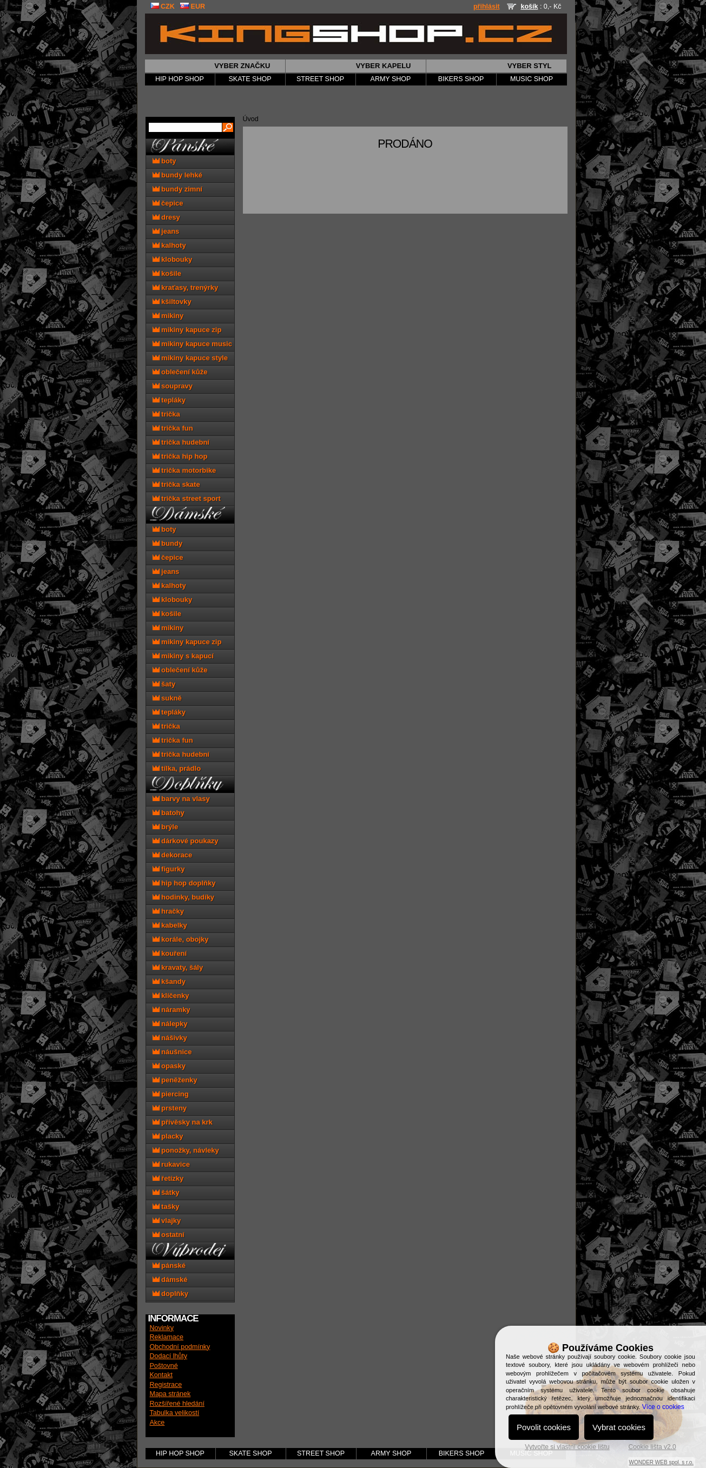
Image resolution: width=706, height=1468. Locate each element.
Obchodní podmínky (180, 1347)
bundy (168, 543)
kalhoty (169, 245)
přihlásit (486, 6)
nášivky (170, 1038)
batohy (168, 813)
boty (164, 161)
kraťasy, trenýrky (186, 287)
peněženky (175, 1080)
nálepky (170, 1024)
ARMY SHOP (391, 79)
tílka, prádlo (177, 768)
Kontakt (161, 1375)
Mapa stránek (170, 1394)
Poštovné (164, 1366)
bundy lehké (177, 175)
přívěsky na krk (183, 1122)
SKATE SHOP (250, 79)
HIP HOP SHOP (179, 79)
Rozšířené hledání (177, 1403)
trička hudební (181, 442)
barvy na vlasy (181, 799)
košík (529, 6)
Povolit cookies (544, 1427)
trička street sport (187, 498)
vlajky (167, 1220)
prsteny (170, 1108)
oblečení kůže (180, 372)
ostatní (168, 1235)
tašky (166, 1206)
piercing (171, 1094)
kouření (170, 953)
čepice (168, 203)
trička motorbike (184, 470)
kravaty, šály (178, 967)
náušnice (172, 1052)
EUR (192, 6)
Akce (157, 1422)
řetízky (168, 1178)
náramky (171, 1010)
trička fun (173, 428)
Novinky (162, 1328)
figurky (169, 869)
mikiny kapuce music (192, 344)
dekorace (173, 855)
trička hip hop (180, 456)
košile (167, 273)
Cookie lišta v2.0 (652, 1447)
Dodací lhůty (168, 1356)
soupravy (173, 386)
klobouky (173, 259)
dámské (170, 1279)
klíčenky (171, 995)
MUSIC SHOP (531, 79)
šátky (166, 1192)
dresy (166, 217)
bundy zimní (177, 189)
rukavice (171, 1164)
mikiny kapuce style (190, 358)
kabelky (170, 925)
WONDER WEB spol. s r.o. (661, 1462)
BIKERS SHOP (461, 79)
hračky (168, 911)
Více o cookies (663, 1407)
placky (168, 1136)
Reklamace (167, 1337)
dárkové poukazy (186, 841)
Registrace (166, 1384)
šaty (164, 684)
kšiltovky (172, 301)
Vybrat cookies (618, 1427)
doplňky (170, 1294)
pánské (169, 1265)
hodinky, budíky (184, 897)
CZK (162, 6)
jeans (166, 231)
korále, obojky (181, 939)
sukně (167, 698)
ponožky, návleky (186, 1150)
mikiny (168, 316)
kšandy (169, 981)
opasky (169, 1066)
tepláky (169, 400)
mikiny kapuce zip (187, 330)
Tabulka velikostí (175, 1413)
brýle (166, 827)
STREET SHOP (320, 79)
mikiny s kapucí (183, 656)
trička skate (176, 484)
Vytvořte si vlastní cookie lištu (567, 1447)
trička (166, 414)
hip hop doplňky (184, 883)
